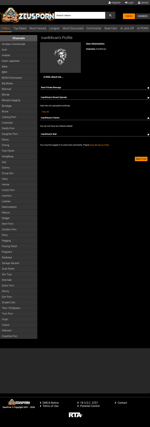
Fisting (5, 145)
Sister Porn (8, 285)
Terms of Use (50, 406)
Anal (4, 49)
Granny (6, 167)
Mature (6, 212)
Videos (128, 16)
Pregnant (7, 251)
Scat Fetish (8, 268)
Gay (4, 162)
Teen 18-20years (11, 308)
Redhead (7, 257)
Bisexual (6, 89)
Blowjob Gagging (11, 100)
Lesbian (6, 201)
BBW (4, 72)
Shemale (7, 279)
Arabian (6, 55)
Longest (54, 28)
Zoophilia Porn (10, 336)
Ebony (5, 139)
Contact (122, 402)
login (92, 145)
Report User (141, 159)
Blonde (5, 94)
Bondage (7, 105)
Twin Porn (7, 313)
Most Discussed (73, 28)
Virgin (5, 319)
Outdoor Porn (9, 229)
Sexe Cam (110, 28)
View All (45, 112)
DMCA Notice (51, 402)
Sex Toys (7, 274)
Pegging (6, 240)
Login (129, 2)
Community (93, 28)
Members (142, 16)
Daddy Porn (8, 128)
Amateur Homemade (13, 44)
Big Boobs (7, 83)
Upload (143, 2)
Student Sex (8, 302)
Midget (6, 218)
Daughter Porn (10, 133)
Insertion (7, 195)
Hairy (5, 178)
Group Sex (7, 173)
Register (114, 2)
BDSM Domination (12, 77)
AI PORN (142, 28)
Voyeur (6, 324)
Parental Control (90, 406)
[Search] (79, 15)
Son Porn (7, 296)
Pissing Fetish (9, 246)
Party (5, 235)
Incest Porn (8, 190)
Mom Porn (7, 223)
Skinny (5, 291)
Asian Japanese (11, 60)
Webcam (7, 330)
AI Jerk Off (127, 28)
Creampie (7, 122)
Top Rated (19, 28)
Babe (4, 66)
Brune (5, 111)
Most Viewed (37, 28)
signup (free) (103, 145)
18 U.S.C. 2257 (89, 402)
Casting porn (9, 117)
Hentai (5, 184)
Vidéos (6, 28)
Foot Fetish (8, 150)
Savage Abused (10, 263)
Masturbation (9, 206)
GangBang (7, 156)
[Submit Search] (110, 15)
